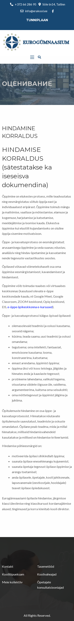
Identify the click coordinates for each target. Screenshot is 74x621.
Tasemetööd (45, 566)
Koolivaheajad (46, 574)
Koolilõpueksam (13, 574)
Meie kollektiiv (12, 582)
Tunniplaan (37, 20)
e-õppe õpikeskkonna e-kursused (29, 307)
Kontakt (7, 566)
